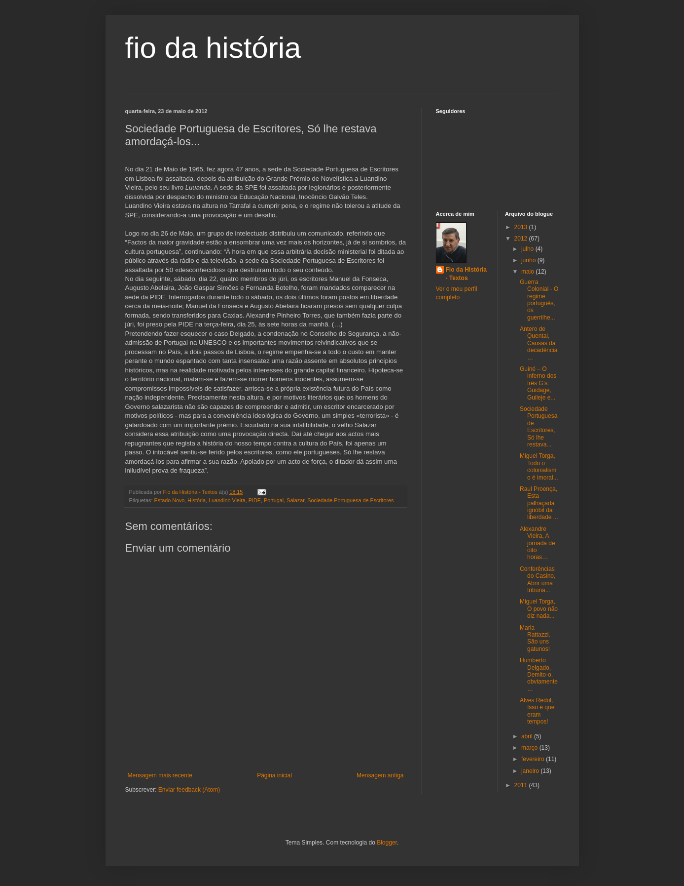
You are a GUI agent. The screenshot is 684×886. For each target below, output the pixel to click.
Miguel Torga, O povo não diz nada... (539, 608)
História (196, 500)
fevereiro (533, 759)
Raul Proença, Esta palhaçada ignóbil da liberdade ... (539, 503)
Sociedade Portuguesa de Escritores (350, 500)
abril (527, 736)
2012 (521, 238)
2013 (521, 227)
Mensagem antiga (380, 775)
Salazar (295, 500)
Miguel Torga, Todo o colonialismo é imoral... (539, 466)
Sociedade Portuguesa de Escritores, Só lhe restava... (538, 426)
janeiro (530, 770)
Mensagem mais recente (160, 775)
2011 (521, 785)
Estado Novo (169, 500)
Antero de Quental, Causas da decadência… (538, 343)
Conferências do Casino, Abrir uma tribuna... (537, 579)
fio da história (213, 47)
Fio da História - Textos (466, 274)
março (530, 747)
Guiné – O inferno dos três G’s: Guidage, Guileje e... (538, 383)
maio (528, 271)
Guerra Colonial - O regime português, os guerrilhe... (539, 300)
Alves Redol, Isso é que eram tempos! (537, 711)
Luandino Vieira (227, 500)
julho (528, 248)
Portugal (274, 500)
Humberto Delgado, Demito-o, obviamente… (539, 674)
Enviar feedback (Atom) (189, 789)
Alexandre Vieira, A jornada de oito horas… (537, 543)
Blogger (387, 842)
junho (529, 260)
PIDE (255, 500)
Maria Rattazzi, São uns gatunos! (535, 638)
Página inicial (274, 775)
